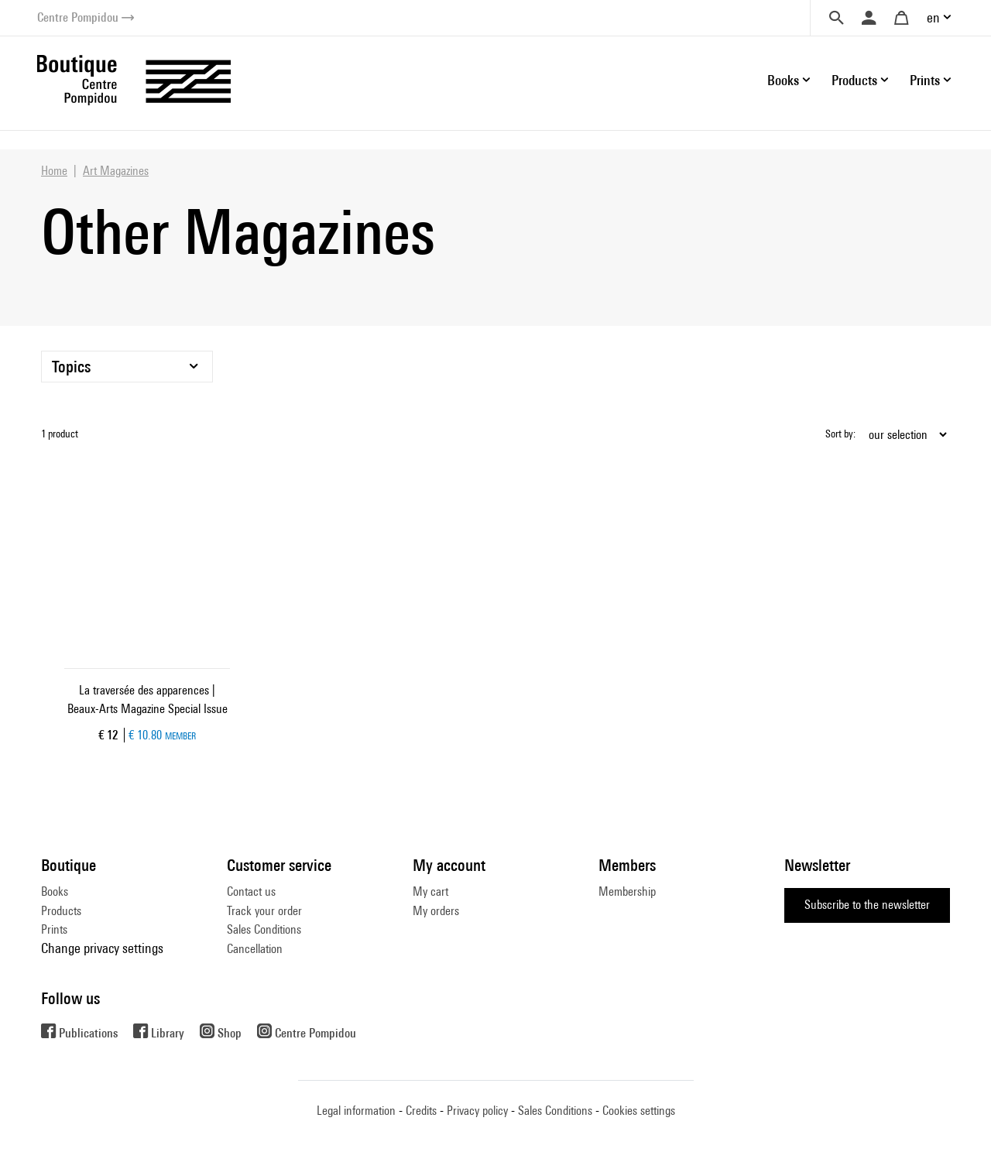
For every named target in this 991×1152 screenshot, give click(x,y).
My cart (430, 891)
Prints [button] (925, 80)
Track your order (264, 910)
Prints (54, 929)
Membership (627, 891)
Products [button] (854, 80)
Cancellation (255, 948)
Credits (421, 1110)
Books (54, 891)
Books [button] (783, 80)
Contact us (251, 891)
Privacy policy (477, 1110)
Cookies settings (638, 1110)
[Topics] (127, 366)
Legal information (356, 1110)
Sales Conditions (264, 929)
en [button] (933, 17)
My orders (436, 910)
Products (61, 910)
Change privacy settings (102, 948)
